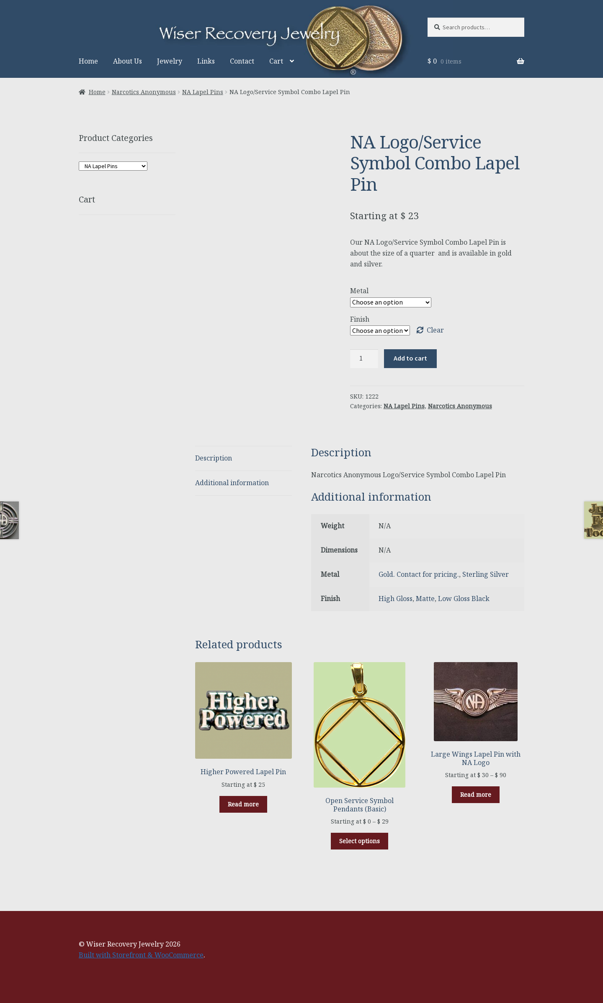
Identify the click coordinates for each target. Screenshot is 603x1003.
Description (213, 458)
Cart (276, 61)
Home (88, 61)
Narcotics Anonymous (144, 92)
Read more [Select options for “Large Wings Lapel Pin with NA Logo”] (475, 794)
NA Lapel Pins (202, 92)
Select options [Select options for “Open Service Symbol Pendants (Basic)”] (359, 841)
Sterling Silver (485, 574)
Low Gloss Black (464, 598)
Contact (242, 61)
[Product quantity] (364, 358)
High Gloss (395, 598)
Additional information (232, 482)
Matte (425, 598)
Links (206, 61)
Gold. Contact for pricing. (419, 574)
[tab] (243, 458)
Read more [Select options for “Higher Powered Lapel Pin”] (243, 804)
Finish (359, 319)
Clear (435, 330)
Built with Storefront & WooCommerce (141, 955)
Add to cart (410, 358)
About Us (127, 61)
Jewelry (169, 61)
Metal (359, 290)
